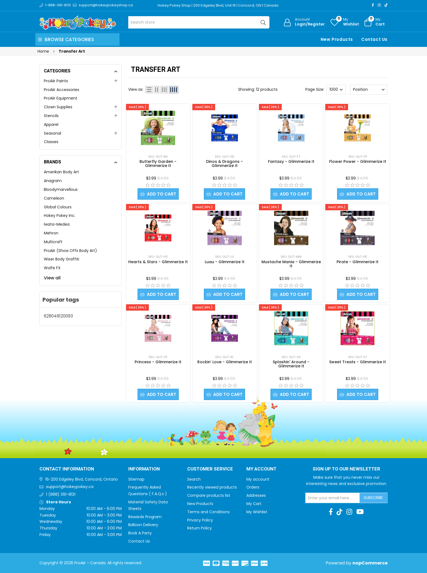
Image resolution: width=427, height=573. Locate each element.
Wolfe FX (52, 268)
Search (194, 479)
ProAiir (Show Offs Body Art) (70, 250)
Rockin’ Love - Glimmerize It (224, 362)
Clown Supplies (58, 107)
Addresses (256, 495)
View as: (135, 89)
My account (257, 479)
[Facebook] (373, 5)
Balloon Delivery (143, 524)
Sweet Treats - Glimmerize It (357, 362)
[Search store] (198, 22)
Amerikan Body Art (61, 172)
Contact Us (374, 39)
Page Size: (314, 89)
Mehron (51, 233)
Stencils (51, 115)
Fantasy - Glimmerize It (291, 161)
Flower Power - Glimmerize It (357, 161)
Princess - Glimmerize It (158, 362)
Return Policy (199, 528)
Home (43, 51)
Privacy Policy (200, 520)
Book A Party (140, 533)
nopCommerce (370, 563)
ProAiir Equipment (60, 98)
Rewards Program (145, 517)
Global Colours (58, 207)
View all (52, 278)
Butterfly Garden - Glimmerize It (158, 163)
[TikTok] (386, 5)
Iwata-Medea (57, 224)
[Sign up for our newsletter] (333, 498)
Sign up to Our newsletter (346, 469)
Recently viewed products (212, 487)
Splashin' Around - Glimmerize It (291, 364)
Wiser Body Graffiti (61, 259)
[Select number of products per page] (336, 90)
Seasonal (52, 133)
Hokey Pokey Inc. (59, 215)
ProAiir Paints (56, 81)
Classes (51, 141)
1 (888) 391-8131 (60, 494)
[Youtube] (360, 512)
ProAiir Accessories (61, 89)
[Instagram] (379, 5)
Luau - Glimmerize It (224, 262)
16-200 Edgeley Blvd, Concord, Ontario (81, 479)
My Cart (253, 503)
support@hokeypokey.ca (69, 486)
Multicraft (53, 242)
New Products (337, 39)
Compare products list (208, 495)
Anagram (53, 180)
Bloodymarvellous (61, 189)
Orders (252, 487)
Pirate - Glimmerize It (357, 262)
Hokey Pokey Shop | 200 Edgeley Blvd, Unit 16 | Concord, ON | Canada (218, 5)
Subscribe (373, 497)
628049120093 (58, 316)
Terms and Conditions (208, 512)
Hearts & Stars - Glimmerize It (158, 262)
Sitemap (136, 479)
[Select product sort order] (368, 90)
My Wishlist (256, 512)
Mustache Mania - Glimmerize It (291, 264)
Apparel (51, 124)
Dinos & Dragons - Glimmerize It (224, 163)
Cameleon (54, 198)
